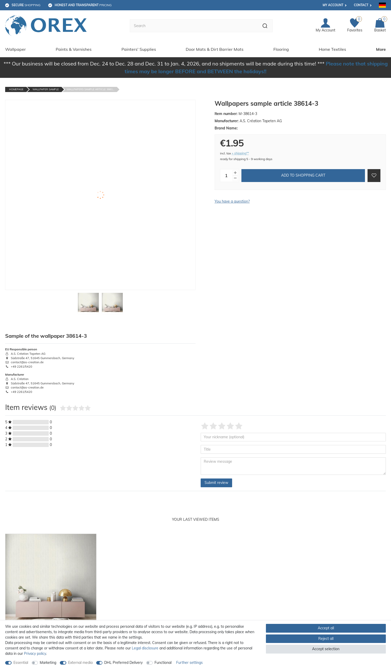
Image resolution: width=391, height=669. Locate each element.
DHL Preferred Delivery (123, 662)
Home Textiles (332, 49)
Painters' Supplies (138, 49)
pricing (83, 5)
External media (80, 662)
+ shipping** (240, 153)
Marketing (48, 662)
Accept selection (325, 649)
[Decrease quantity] (235, 178)
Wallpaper (15, 49)
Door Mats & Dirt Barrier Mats (214, 49)
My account (333, 5)
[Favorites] (354, 25)
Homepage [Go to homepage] (16, 89)
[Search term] (193, 25)
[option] (51, 596)
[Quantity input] (226, 175)
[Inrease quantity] (235, 173)
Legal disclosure (145, 648)
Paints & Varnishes (74, 49)
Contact (361, 5)
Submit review (216, 482)
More (381, 49)
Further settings (189, 662)
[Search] (265, 25)
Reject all (325, 638)
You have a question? (232, 201)
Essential (20, 662)
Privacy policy (35, 653)
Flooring (281, 49)
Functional (163, 662)
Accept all (326, 628)
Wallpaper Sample (45, 89)
